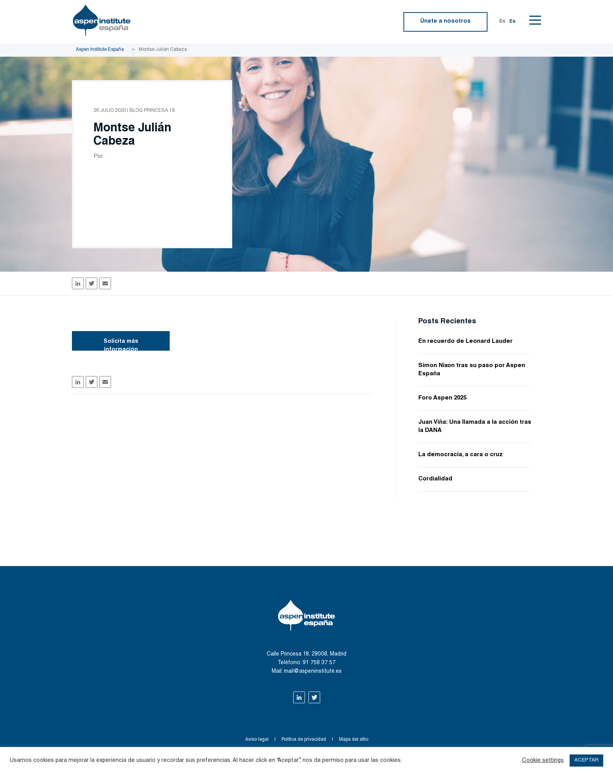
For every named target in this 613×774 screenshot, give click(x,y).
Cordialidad (435, 479)
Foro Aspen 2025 (442, 398)
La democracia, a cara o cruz (460, 455)
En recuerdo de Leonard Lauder (465, 341)
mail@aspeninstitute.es (313, 671)
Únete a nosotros (445, 21)
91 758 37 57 (319, 663)
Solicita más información (121, 345)
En (502, 21)
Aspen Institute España (100, 49)
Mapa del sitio (353, 739)
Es (512, 21)
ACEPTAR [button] (586, 760)
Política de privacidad (303, 739)
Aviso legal (257, 739)
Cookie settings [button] (543, 760)
